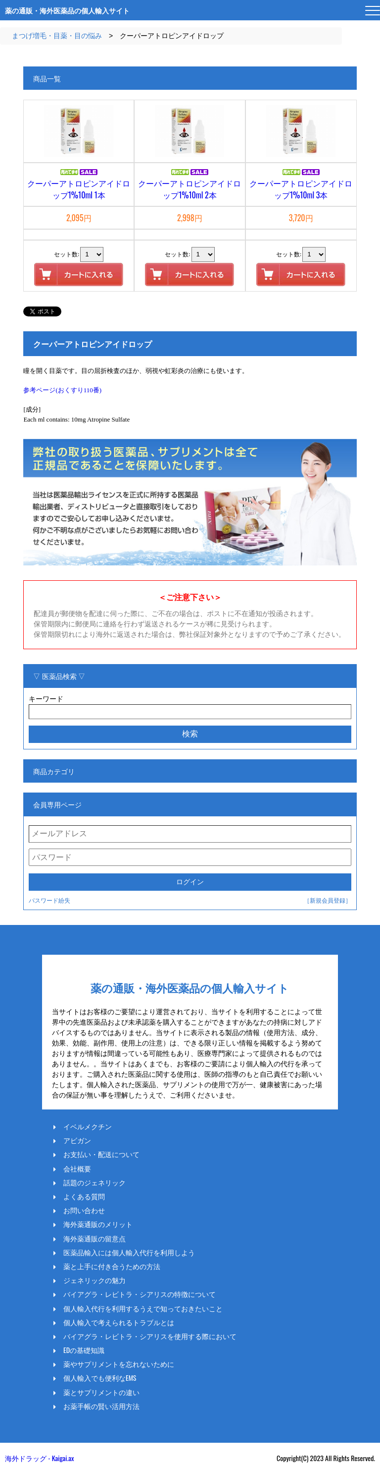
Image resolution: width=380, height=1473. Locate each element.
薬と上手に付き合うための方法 (111, 1266)
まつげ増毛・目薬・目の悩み (57, 36)
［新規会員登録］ (327, 900)
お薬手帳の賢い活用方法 (101, 1406)
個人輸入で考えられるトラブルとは (118, 1322)
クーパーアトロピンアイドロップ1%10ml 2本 (189, 189)
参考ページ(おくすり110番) (62, 390)
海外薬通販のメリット (98, 1224)
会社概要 (77, 1168)
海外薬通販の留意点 (94, 1238)
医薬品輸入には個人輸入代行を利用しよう (129, 1252)
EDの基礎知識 (83, 1350)
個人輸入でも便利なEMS (100, 1377)
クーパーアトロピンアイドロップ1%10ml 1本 (78, 189)
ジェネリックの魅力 (94, 1280)
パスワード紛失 (49, 900)
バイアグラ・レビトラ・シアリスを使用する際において (150, 1336)
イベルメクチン (87, 1126)
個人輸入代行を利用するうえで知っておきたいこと (143, 1308)
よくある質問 (84, 1196)
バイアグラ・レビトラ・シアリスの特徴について (139, 1293)
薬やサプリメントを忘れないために (118, 1363)
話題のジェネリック (94, 1182)
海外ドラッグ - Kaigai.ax (39, 1458)
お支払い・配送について (101, 1154)
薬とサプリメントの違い (101, 1392)
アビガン (77, 1140)
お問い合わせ (84, 1210)
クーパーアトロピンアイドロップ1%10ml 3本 (300, 189)
